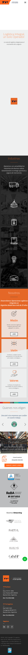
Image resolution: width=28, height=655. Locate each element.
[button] (25, 2)
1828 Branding (6, 645)
